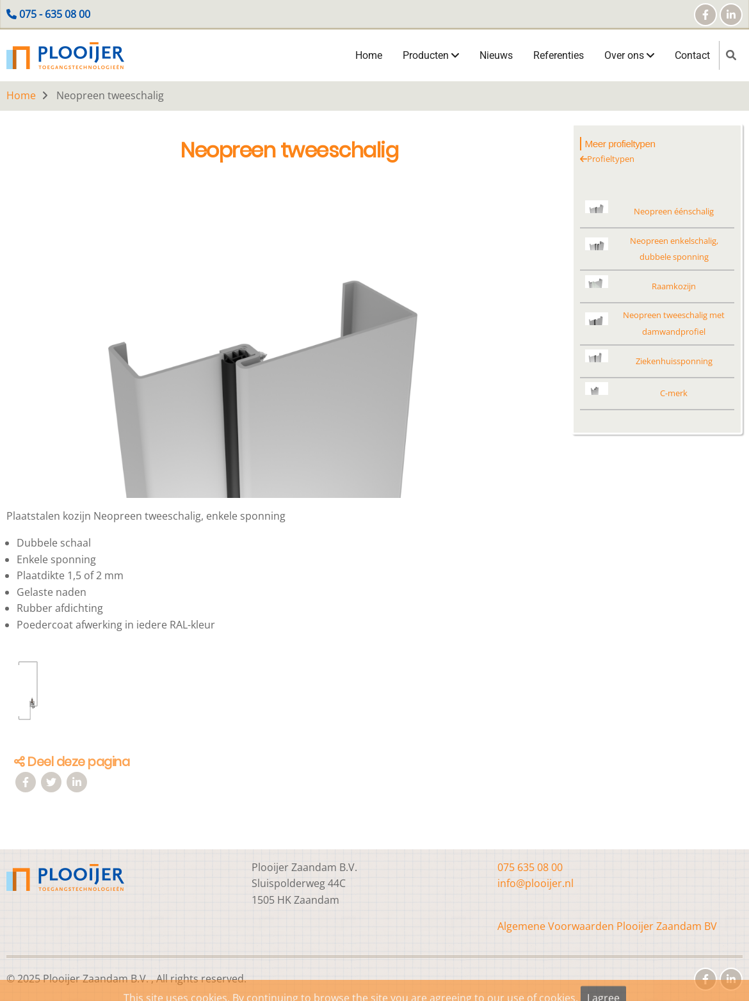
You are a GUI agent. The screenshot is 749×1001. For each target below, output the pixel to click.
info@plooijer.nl (535, 883)
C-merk (674, 393)
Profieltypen (607, 158)
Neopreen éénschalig (674, 211)
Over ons (629, 55)
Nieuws (496, 55)
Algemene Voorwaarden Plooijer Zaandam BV (607, 926)
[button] (282, 347)
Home (368, 55)
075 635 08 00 (530, 867)
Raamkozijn (674, 286)
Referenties (558, 55)
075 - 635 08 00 (54, 14)
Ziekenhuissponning (674, 361)
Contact (692, 55)
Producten (431, 55)
